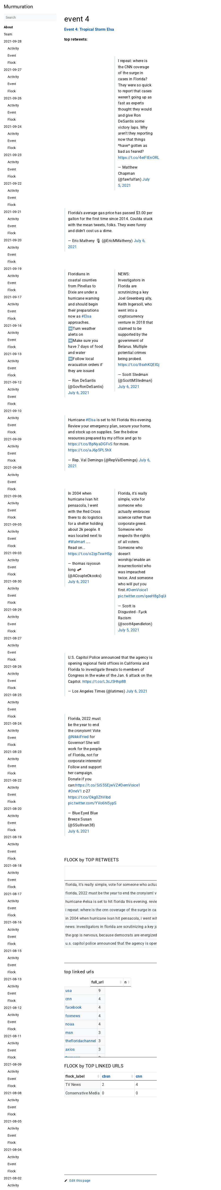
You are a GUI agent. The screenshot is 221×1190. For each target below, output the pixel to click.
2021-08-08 (12, 1093)
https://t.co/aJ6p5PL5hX (90, 450)
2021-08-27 (12, 638)
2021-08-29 (12, 610)
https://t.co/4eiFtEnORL (139, 157)
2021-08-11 (12, 1036)
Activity (13, 48)
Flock (12, 62)
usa (68, 990)
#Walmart (76, 542)
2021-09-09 (12, 439)
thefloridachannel (80, 1041)
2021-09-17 (12, 297)
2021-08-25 (12, 695)
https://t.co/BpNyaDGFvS (90, 444)
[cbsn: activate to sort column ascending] (118, 1076)
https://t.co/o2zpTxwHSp (90, 554)
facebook (73, 1007)
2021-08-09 (12, 1064)
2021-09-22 (12, 183)
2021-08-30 (12, 581)
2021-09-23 (12, 155)
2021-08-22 (12, 780)
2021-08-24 (12, 723)
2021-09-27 (12, 70)
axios (70, 1049)
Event (12, 55)
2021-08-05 (12, 1121)
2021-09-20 (12, 240)
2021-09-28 (12, 41)
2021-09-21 (12, 212)
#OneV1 (75, 791)
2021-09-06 (12, 496)
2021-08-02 (12, 1178)
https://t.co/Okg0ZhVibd (89, 797)
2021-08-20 (12, 809)
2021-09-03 (12, 553)
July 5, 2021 (128, 630)
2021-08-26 (12, 666)
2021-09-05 (12, 524)
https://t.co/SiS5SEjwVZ (96, 785)
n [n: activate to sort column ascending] (125, 982)
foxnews (72, 1016)
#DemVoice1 (137, 590)
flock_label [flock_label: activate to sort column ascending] (75, 1076)
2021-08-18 (12, 865)
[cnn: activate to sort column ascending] (151, 1076)
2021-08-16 (12, 922)
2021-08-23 (12, 752)
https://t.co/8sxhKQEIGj (139, 364)
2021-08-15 (12, 951)
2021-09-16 (12, 325)
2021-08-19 (12, 837)
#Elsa (86, 316)
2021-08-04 (12, 1150)
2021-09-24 (12, 126)
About (8, 27)
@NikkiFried (78, 737)
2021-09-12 (12, 382)
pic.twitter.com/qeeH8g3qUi (142, 596)
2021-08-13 (12, 979)
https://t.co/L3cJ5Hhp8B (104, 681)
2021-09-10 (12, 411)
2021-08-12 (12, 1008)
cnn (68, 999)
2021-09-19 (12, 269)
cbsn (106, 1076)
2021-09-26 (12, 98)
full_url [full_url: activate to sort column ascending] (97, 982)
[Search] (30, 17)
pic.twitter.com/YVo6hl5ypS (92, 803)
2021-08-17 (12, 894)
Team (8, 34)
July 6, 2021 (78, 393)
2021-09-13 (12, 354)
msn (69, 1032)
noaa (69, 1024)
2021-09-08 (12, 467)
